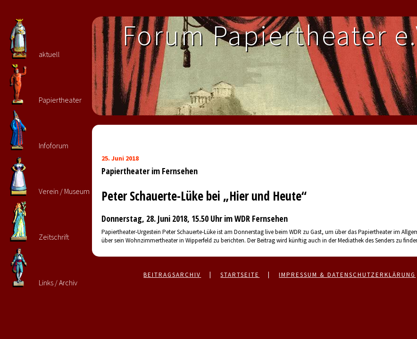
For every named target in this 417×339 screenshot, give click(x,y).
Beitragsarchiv (172, 275)
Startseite (239, 275)
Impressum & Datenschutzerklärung (347, 275)
